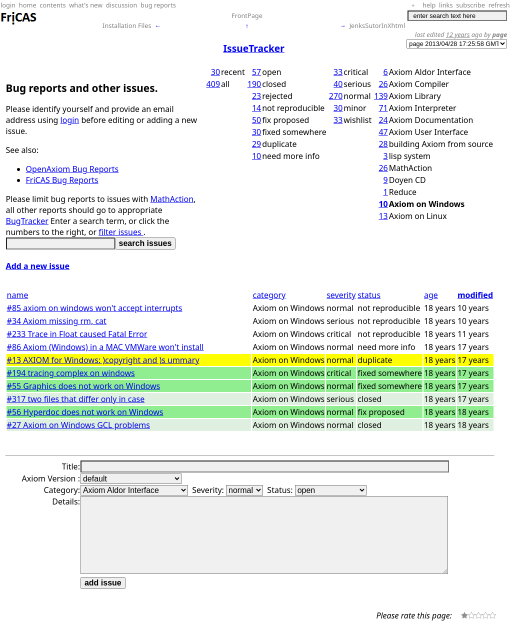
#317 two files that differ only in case (76, 399)
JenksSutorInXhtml (378, 25)
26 (383, 84)
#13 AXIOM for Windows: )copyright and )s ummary (103, 360)
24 (383, 120)
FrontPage (247, 15)
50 (256, 120)
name (17, 295)
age (431, 295)
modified (475, 295)
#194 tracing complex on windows (71, 373)
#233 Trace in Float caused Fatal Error (77, 334)
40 (338, 84)
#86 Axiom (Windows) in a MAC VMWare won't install (105, 347)
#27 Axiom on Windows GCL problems (78, 425)
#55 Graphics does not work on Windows (83, 386)
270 (335, 96)
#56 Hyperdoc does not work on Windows (85, 412)
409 (213, 84)
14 (256, 108)
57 (256, 72)
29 (256, 144)
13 (383, 216)
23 (256, 96)
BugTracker (27, 221)
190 (254, 84)
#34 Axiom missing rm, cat (56, 321)
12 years (458, 34)
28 (383, 144)
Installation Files (126, 25)
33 (338, 72)
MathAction (172, 199)
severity (341, 295)
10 (256, 156)
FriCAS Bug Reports (62, 180)
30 (215, 72)
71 (383, 108)
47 (383, 132)
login (70, 120)
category (269, 295)
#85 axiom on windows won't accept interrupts (94, 308)
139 (381, 96)
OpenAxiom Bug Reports (72, 169)
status (369, 295)
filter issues (121, 232)
